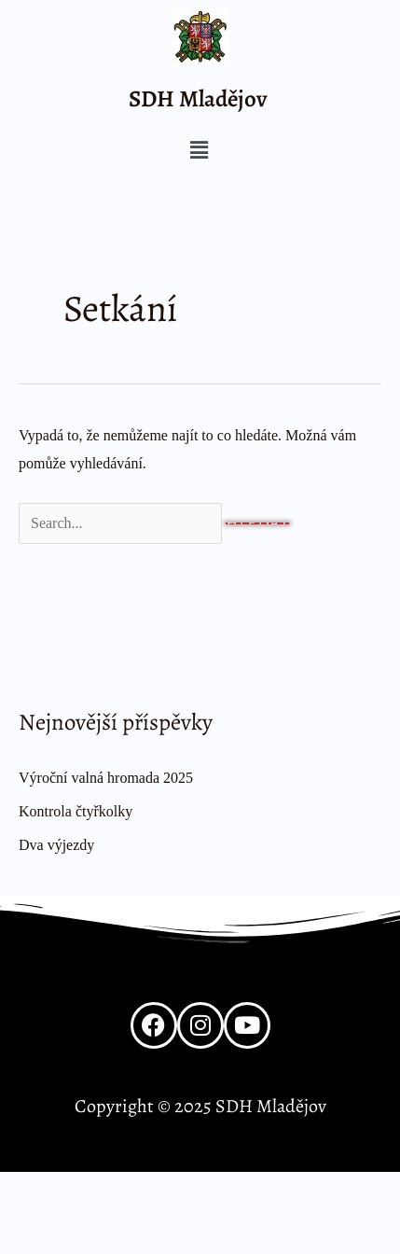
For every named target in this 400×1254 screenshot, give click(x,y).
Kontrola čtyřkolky (75, 811)
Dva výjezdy (56, 845)
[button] (198, 151)
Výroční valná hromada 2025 (106, 778)
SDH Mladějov (198, 99)
